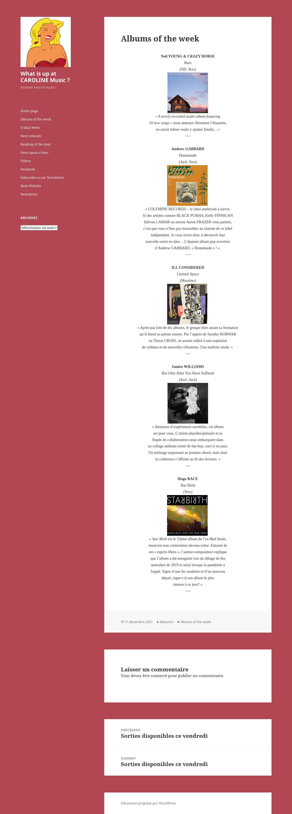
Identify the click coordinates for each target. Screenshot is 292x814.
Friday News (30, 127)
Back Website (30, 186)
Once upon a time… (35, 152)
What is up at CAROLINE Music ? (45, 77)
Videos (25, 161)
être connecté (155, 675)
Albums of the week (35, 119)
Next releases (30, 136)
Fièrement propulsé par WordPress (148, 803)
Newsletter (29, 194)
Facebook (27, 169)
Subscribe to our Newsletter (42, 177)
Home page (29, 111)
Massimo (167, 622)
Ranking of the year (35, 144)
